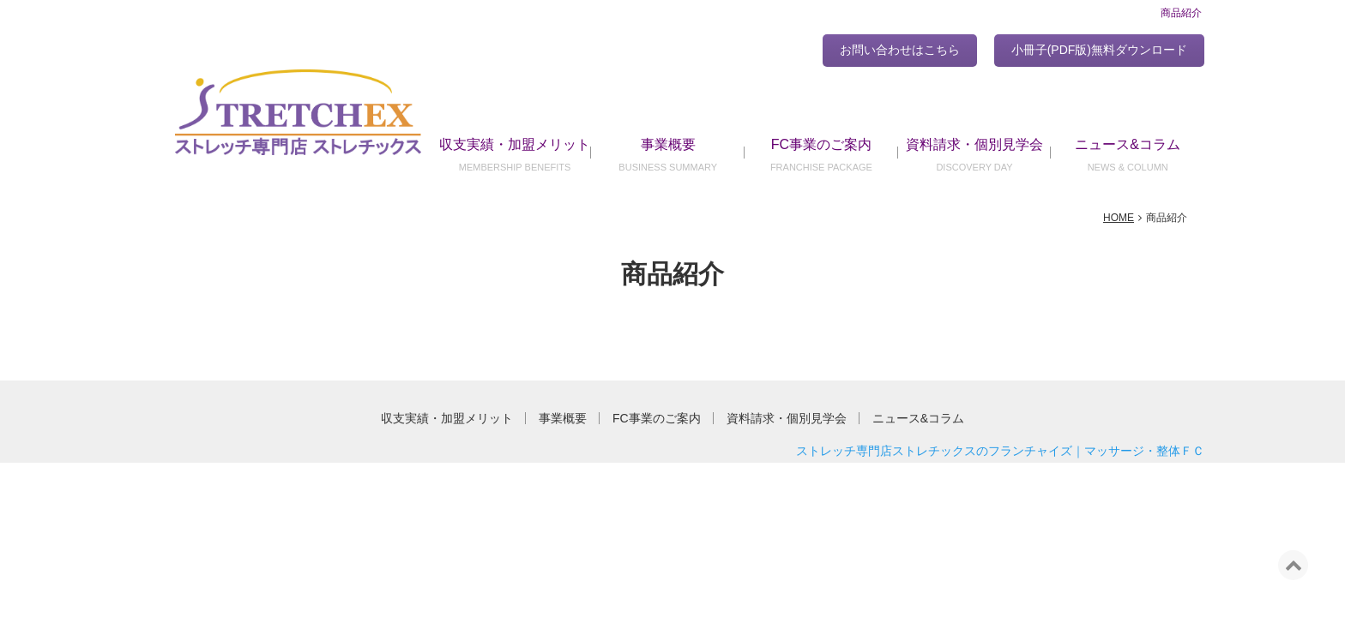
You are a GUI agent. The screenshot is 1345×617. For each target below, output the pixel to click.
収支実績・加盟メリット (514, 144)
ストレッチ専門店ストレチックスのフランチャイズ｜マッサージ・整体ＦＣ (1000, 451)
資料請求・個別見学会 (974, 144)
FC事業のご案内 (821, 144)
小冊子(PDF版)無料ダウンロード (1099, 50)
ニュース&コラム (1127, 144)
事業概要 (668, 144)
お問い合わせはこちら (900, 50)
